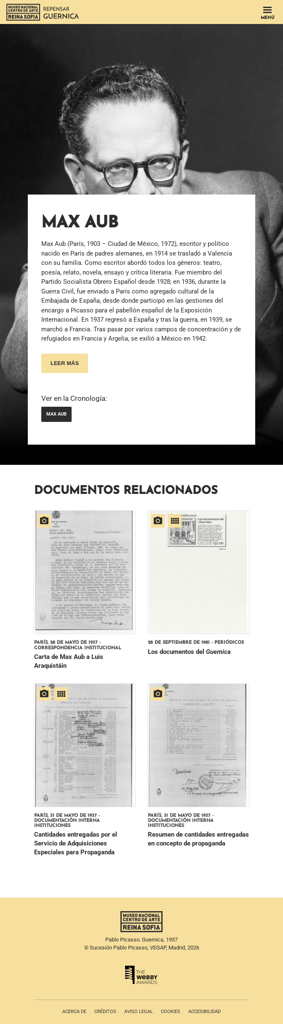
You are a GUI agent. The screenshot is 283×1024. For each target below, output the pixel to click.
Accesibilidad (204, 1011)
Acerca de (74, 1011)
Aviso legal (138, 1011)
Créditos (105, 1011)
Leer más (65, 363)
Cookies (170, 1011)
